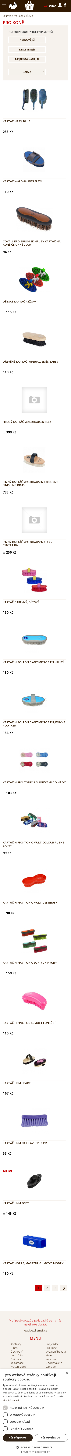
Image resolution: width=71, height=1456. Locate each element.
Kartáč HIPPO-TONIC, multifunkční (29, 1023)
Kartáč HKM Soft (16, 1203)
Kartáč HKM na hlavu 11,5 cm (25, 1143)
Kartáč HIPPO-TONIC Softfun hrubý (30, 962)
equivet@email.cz (35, 1330)
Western (51, 1359)
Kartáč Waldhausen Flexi (22, 181)
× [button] (66, 1373)
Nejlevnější (27, 49)
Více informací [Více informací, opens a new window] (11, 1400)
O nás (14, 1348)
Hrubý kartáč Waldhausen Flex (27, 422)
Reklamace (17, 1363)
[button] (35, 1447)
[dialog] (35, 1412)
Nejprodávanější (27, 59)
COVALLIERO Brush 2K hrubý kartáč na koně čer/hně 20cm (32, 242)
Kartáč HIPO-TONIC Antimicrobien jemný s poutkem (34, 723)
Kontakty (15, 1344)
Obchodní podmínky (16, 1353)
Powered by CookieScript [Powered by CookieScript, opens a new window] (35, 1452)
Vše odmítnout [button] (51, 1437)
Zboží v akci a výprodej (54, 1364)
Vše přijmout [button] (18, 1437)
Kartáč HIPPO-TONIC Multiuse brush (30, 902)
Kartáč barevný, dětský (21, 602)
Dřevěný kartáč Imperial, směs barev (30, 361)
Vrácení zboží (18, 1366)
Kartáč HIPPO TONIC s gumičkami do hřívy (34, 782)
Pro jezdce (52, 1344)
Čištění (30, 16)
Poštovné (16, 1359)
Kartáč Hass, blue (16, 121)
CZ (45, 5)
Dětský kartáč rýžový (20, 301)
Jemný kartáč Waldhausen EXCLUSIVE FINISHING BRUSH (30, 483)
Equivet (7, 16)
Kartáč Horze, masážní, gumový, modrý (33, 1263)
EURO (52, 5)
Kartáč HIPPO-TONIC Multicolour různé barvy (33, 843)
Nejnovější (27, 39)
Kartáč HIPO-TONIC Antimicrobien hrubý (33, 662)
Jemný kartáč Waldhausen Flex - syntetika (27, 543)
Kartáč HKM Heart (17, 1083)
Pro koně (18, 16)
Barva (27, 72)
